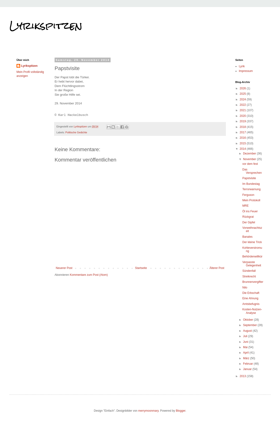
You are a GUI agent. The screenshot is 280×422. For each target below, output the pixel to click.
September (250, 325)
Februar (248, 363)
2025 (243, 93)
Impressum (246, 71)
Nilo (244, 287)
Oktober (248, 319)
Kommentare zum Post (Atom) (89, 274)
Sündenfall (249, 270)
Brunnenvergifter (252, 282)
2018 (243, 127)
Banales (247, 236)
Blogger (180, 410)
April (246, 352)
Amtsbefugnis (251, 304)
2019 (243, 121)
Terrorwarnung (251, 189)
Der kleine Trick (252, 242)
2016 (243, 137)
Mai (245, 347)
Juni (246, 341)
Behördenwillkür (252, 256)
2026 (243, 88)
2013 (243, 376)
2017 (243, 132)
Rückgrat (248, 216)
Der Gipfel (248, 222)
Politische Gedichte (76, 132)
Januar (247, 369)
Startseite (141, 268)
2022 (243, 104)
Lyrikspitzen (45, 26)
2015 (243, 143)
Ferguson (248, 195)
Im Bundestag (251, 183)
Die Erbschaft (250, 293)
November (250, 159)
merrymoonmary (148, 410)
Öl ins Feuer (250, 211)
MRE (245, 205)
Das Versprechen (252, 171)
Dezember (250, 153)
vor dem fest (250, 164)
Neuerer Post (64, 268)
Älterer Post (216, 268)
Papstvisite (249, 178)
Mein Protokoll (251, 200)
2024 (243, 99)
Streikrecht (249, 276)
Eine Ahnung (250, 298)
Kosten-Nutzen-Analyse (252, 311)
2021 (243, 110)
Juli (245, 336)
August (248, 330)
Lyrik (242, 66)
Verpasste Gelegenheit (251, 263)
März (246, 358)
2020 (243, 116)
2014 (243, 148)
